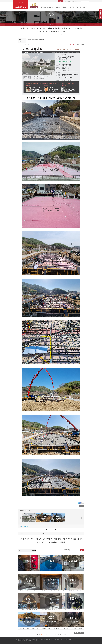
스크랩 (74, 44)
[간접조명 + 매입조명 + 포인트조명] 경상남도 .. (29, 609)
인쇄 (72, 44)
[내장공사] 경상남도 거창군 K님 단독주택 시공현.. (51, 609)
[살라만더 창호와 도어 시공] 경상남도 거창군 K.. (51, 590)
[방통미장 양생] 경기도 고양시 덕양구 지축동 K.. (51, 628)
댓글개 (22, 526)
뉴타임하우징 (29, 41)
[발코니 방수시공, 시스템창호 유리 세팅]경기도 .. (73, 609)
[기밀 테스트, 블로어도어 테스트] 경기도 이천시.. (29, 572)
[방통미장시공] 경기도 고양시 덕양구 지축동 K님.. (72, 628)
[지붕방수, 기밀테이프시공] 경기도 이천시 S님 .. (51, 572)
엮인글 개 (26, 526)
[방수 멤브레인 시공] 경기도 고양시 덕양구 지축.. (29, 628)
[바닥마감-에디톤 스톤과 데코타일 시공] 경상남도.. (73, 590)
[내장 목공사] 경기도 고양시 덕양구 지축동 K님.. (73, 572)
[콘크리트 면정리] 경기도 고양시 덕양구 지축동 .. (29, 590)
